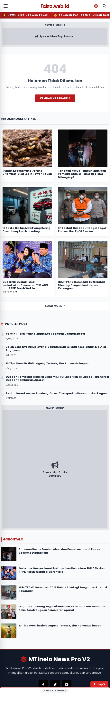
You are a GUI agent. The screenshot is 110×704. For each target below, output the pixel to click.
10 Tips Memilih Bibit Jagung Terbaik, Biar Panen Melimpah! (60, 625)
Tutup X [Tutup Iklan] (99, 684)
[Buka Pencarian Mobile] (104, 6)
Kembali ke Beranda (55, 98)
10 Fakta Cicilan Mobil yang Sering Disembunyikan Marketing (26, 229)
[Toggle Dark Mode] (96, 6)
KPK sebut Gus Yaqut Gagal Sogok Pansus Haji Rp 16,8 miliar (82, 229)
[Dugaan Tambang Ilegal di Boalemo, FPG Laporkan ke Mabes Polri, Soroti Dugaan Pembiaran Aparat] (8, 611)
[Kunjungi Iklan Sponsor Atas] (55, 36)
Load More (55, 306)
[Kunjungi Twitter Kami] (55, 684)
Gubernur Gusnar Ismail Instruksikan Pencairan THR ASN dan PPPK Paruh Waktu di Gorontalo (62, 570)
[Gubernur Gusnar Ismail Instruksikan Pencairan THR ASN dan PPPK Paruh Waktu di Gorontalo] (8, 573)
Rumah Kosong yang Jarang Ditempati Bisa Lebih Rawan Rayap (27, 172)
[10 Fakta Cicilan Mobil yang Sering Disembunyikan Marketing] (27, 205)
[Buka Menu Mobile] (5, 6)
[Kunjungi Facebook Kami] (43, 684)
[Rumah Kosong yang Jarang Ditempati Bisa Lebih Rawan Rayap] (27, 148)
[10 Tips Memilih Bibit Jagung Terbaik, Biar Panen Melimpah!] (8, 631)
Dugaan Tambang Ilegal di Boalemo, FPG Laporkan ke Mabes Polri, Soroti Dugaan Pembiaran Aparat (62, 608)
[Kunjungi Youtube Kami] (66, 684)
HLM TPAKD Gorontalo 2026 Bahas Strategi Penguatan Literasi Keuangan (63, 589)
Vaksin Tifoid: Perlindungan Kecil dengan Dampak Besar (45, 334)
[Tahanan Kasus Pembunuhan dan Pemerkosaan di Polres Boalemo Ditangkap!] (8, 554)
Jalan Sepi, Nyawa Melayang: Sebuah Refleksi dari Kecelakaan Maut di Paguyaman (56, 348)
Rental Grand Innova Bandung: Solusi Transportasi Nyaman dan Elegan (56, 393)
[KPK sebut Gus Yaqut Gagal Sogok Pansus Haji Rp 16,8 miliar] (82, 205)
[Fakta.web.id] (55, 6)
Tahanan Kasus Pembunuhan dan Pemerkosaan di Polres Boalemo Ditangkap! (59, 551)
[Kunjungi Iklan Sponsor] (55, 469)
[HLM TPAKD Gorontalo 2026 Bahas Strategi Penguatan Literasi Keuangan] (8, 592)
